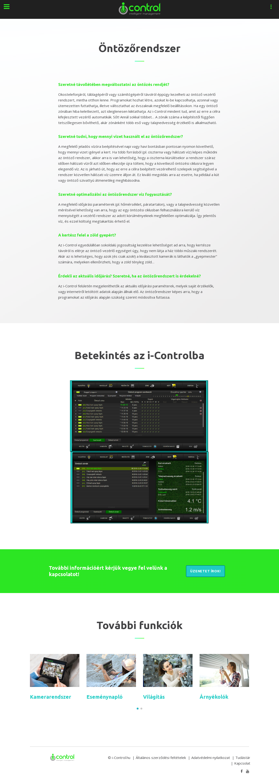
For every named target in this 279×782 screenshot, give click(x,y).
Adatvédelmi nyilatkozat (210, 757)
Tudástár (242, 757)
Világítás (154, 697)
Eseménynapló (104, 697)
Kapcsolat (242, 763)
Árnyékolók (214, 697)
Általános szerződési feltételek (161, 757)
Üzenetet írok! (205, 571)
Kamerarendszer (50, 697)
